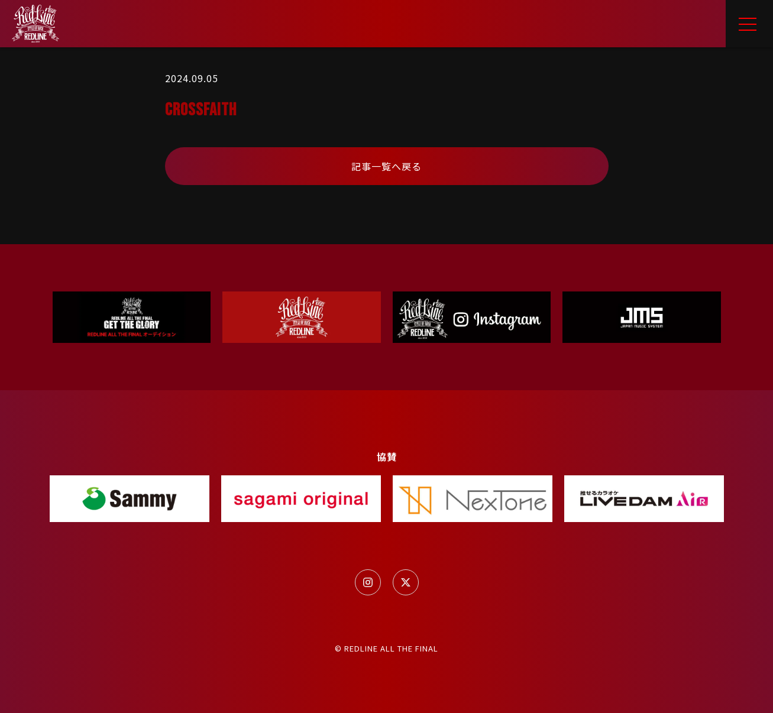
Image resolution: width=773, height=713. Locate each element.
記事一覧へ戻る (386, 166)
